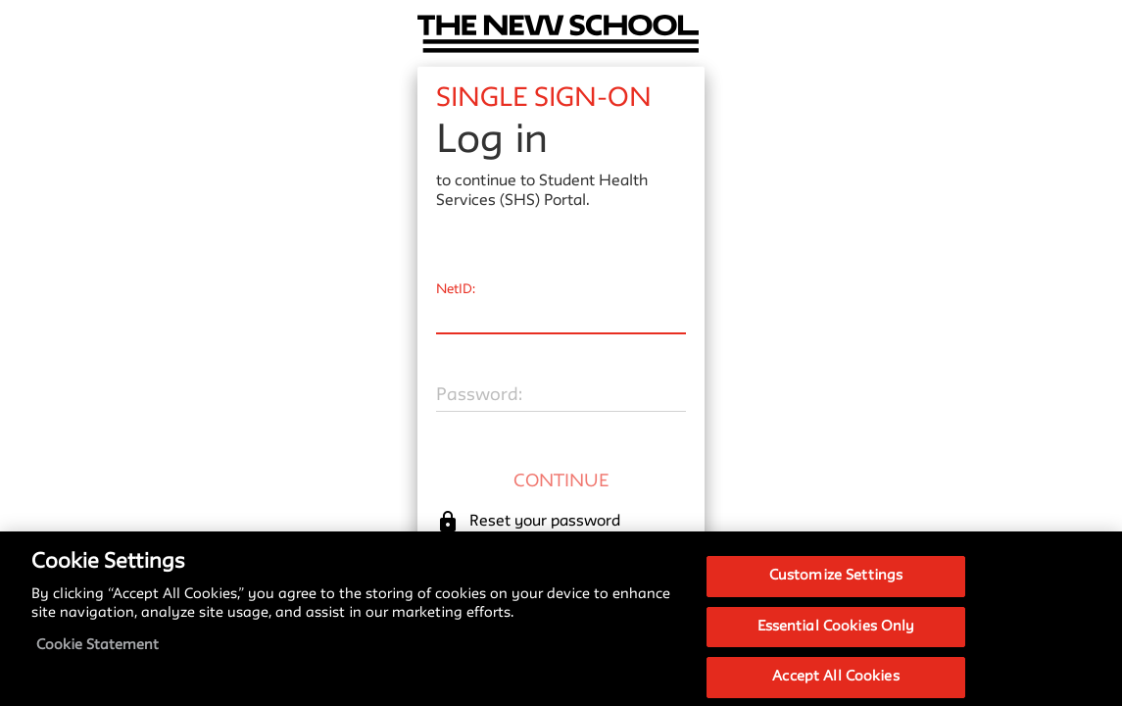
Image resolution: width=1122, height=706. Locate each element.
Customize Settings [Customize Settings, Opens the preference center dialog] (835, 584)
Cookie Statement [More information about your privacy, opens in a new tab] (97, 653)
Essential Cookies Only (836, 635)
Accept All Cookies (835, 685)
